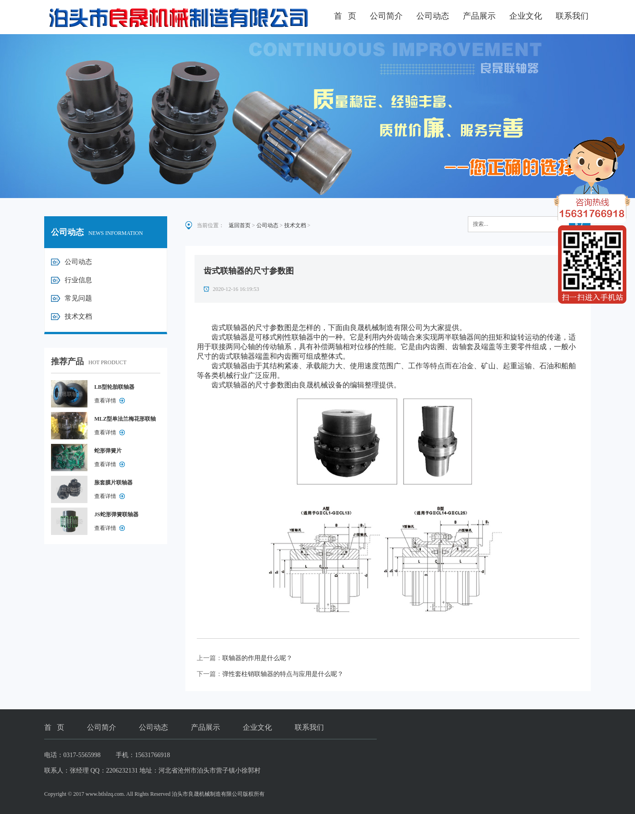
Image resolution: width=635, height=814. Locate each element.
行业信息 (78, 280)
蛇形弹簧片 (108, 451)
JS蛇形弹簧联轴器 (116, 514)
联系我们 (572, 15)
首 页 (345, 15)
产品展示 (479, 15)
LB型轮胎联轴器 (114, 387)
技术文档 (78, 316)
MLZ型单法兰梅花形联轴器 (125, 421)
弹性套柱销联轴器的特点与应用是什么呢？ (282, 674)
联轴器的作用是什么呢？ (257, 658)
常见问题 (78, 298)
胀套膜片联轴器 (113, 482)
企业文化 (525, 15)
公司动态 (432, 15)
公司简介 (386, 15)
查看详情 (105, 400)
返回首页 (240, 225)
